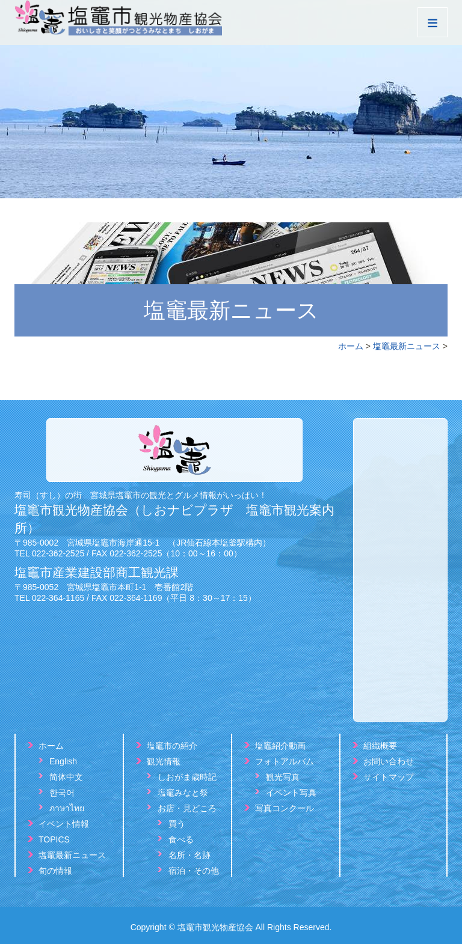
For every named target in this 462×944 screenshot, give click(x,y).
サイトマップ (388, 777)
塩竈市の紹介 (172, 746)
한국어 (62, 792)
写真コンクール (284, 808)
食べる (181, 839)
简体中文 (66, 777)
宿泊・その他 (193, 870)
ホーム (350, 346)
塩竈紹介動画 (280, 746)
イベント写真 (291, 792)
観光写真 (283, 777)
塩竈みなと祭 (183, 792)
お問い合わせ (388, 761)
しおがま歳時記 (187, 777)
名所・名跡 (189, 855)
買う (176, 824)
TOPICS (54, 839)
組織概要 (380, 746)
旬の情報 (55, 870)
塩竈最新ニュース (406, 346)
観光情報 (163, 761)
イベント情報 (63, 824)
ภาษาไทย (66, 808)
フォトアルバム (284, 761)
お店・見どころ (187, 808)
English (63, 761)
